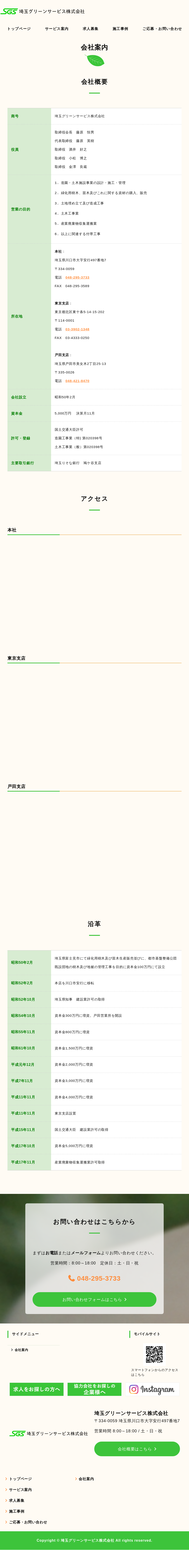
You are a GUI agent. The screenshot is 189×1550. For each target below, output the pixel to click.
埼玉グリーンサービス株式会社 (87, 1541)
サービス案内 (57, 29)
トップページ (19, 29)
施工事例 (120, 29)
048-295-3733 (77, 277)
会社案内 (21, 1349)
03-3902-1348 (77, 329)
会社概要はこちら (135, 1449)
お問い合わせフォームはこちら (92, 1299)
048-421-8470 (77, 381)
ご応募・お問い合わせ (28, 1522)
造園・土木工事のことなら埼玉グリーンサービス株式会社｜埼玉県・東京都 (45, 11)
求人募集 (90, 29)
